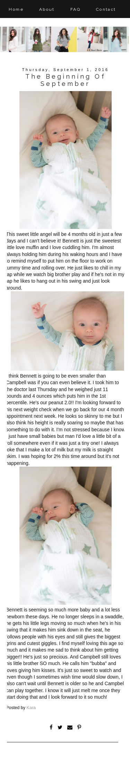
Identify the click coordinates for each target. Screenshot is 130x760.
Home (16, 9)
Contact (106, 9)
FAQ (75, 9)
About (47, 9)
